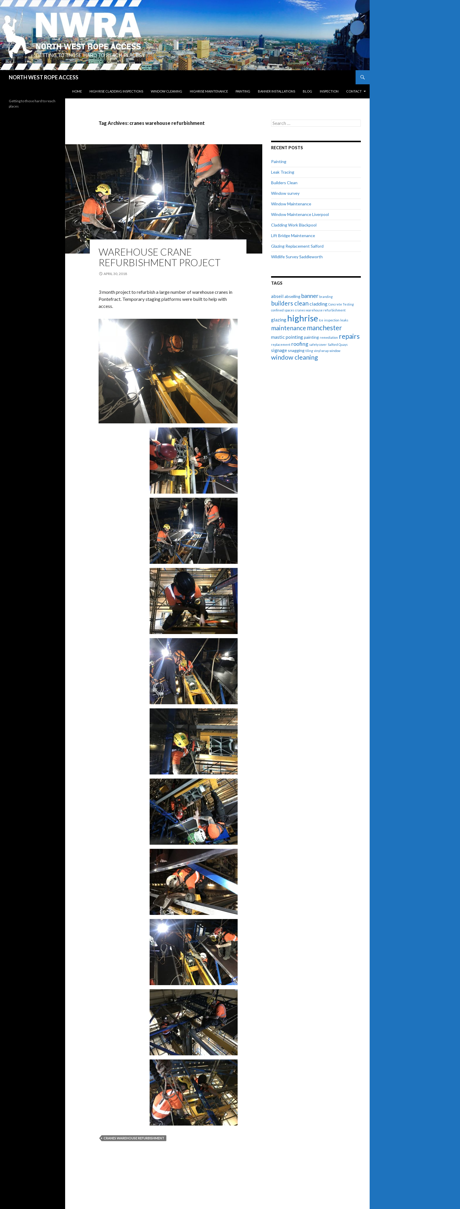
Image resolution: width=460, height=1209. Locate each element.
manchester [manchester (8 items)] (324, 328)
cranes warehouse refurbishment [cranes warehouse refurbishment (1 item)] (320, 310)
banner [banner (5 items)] (309, 295)
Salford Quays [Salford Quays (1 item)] (338, 344)
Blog (307, 91)
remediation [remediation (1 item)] (329, 337)
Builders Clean (284, 182)
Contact (354, 91)
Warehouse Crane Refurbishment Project (160, 257)
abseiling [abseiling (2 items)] (292, 296)
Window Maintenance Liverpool (300, 214)
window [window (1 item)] (334, 351)
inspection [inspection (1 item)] (331, 320)
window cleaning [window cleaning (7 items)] (294, 357)
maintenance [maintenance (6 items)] (288, 327)
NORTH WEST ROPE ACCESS (43, 77)
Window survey (285, 193)
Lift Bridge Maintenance (293, 235)
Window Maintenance (291, 203)
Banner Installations (276, 91)
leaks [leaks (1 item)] (344, 320)
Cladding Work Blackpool (294, 224)
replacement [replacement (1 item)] (280, 344)
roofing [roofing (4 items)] (299, 344)
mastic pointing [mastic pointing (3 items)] (287, 337)
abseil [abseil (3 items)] (277, 296)
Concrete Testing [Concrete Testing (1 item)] (341, 304)
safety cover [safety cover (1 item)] (318, 344)
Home (77, 91)
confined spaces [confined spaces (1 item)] (282, 310)
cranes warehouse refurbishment (134, 1138)
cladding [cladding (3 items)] (318, 303)
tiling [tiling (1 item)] (309, 351)
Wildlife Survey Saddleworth (297, 256)
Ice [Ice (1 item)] (321, 320)
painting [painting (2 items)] (311, 337)
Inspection (329, 91)
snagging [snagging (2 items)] (296, 350)
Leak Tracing (282, 172)
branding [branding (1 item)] (326, 297)
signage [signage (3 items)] (279, 350)
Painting (243, 91)
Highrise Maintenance (209, 91)
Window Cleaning (166, 91)
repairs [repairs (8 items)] (349, 336)
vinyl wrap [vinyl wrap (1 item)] (321, 351)
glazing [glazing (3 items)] (278, 319)
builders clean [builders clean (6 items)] (290, 303)
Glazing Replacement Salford (297, 246)
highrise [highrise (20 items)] (302, 318)
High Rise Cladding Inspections (116, 91)
